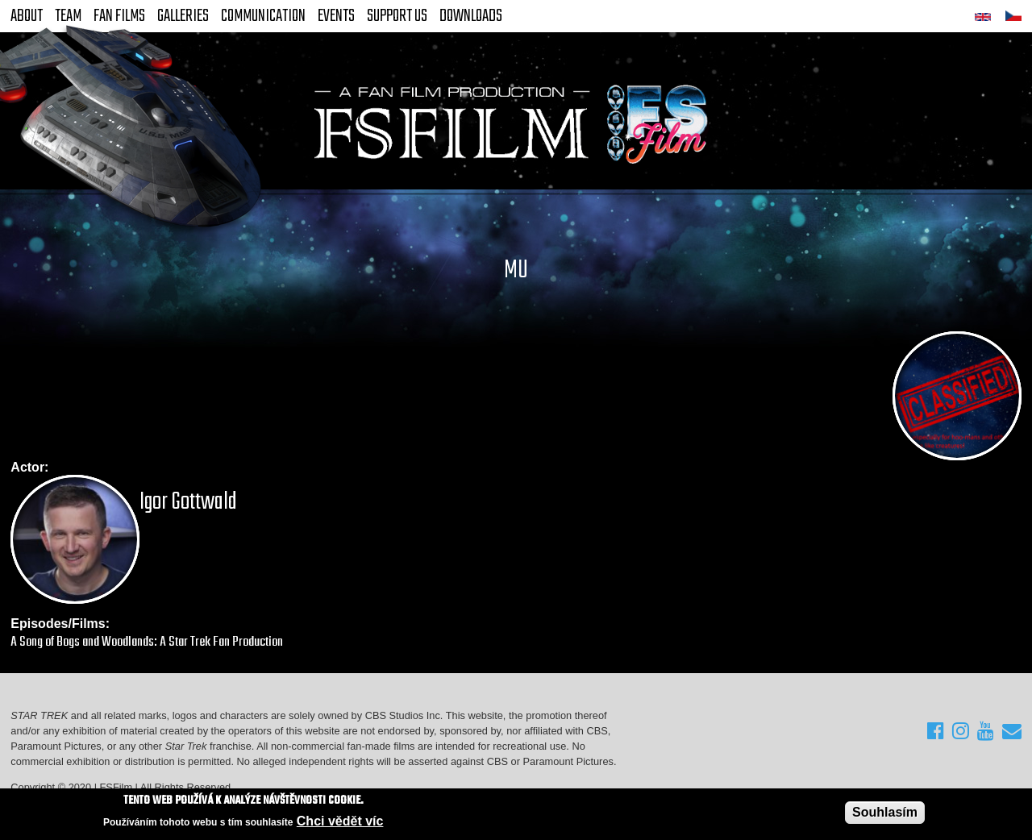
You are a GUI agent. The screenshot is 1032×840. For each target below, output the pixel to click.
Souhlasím (885, 812)
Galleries (183, 16)
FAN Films (119, 16)
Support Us (397, 16)
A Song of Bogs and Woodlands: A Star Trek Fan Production (146, 642)
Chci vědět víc (340, 822)
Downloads (470, 16)
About (26, 16)
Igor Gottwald (188, 502)
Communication (263, 16)
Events (336, 16)
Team (68, 16)
